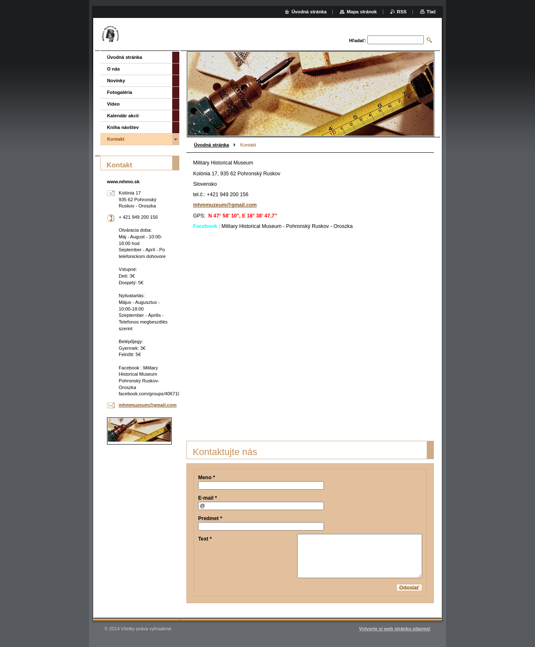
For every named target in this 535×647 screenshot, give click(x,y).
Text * (205, 539)
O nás (113, 68)
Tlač (431, 11)
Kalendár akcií (123, 115)
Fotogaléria (119, 92)
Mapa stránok (361, 11)
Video (113, 103)
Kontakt (116, 139)
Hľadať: (357, 40)
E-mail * (207, 498)
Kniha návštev (123, 127)
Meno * (206, 477)
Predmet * (210, 518)
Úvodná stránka (211, 144)
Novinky (116, 80)
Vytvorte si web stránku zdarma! (395, 628)
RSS (402, 11)
